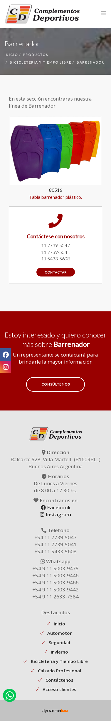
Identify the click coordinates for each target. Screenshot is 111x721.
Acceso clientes (59, 689)
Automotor (59, 633)
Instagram (55, 514)
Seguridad (59, 642)
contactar (56, 272)
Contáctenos (59, 680)
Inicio (59, 624)
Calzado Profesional (59, 671)
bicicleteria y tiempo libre (40, 62)
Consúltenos (55, 384)
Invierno (59, 652)
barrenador (90, 62)
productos (35, 55)
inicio (11, 55)
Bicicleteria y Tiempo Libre (59, 661)
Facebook (55, 507)
